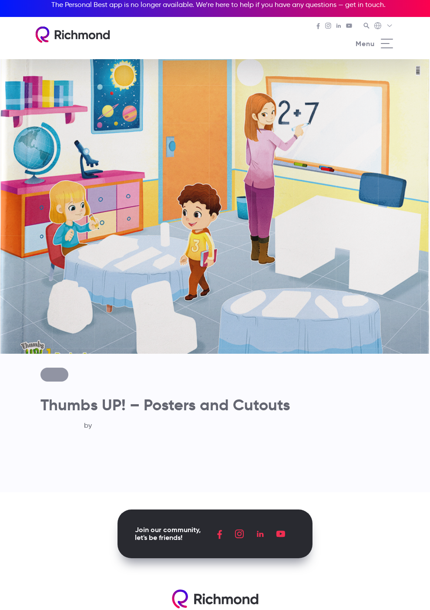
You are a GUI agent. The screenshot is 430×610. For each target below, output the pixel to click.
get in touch (364, 4)
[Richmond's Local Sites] (384, 26)
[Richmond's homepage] (72, 35)
